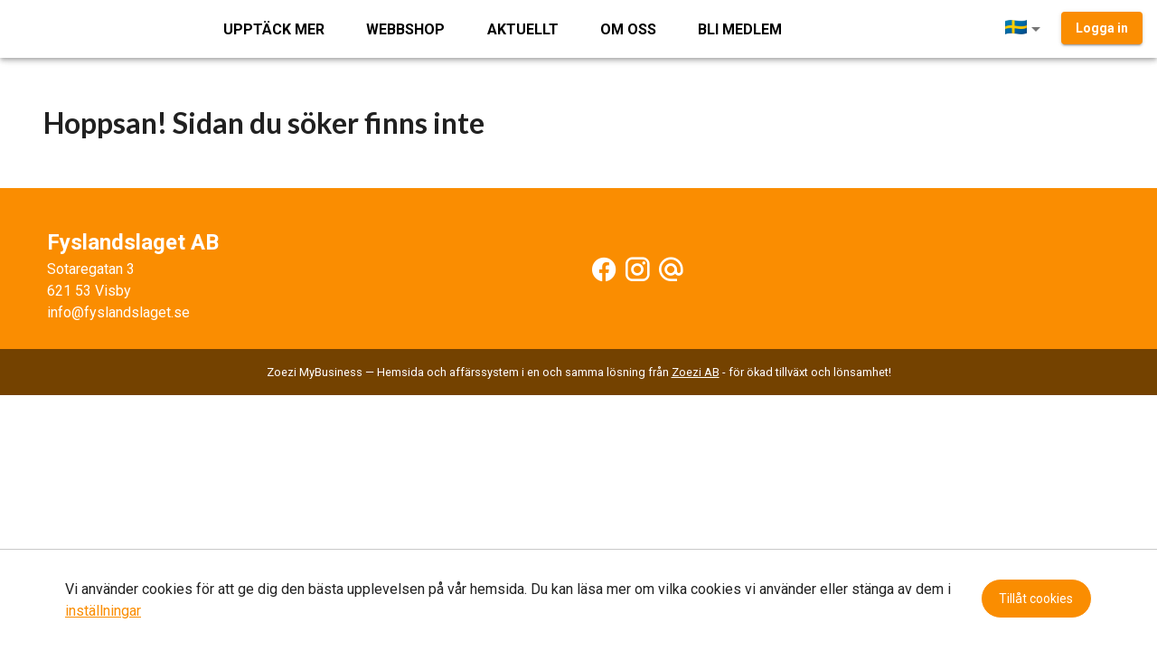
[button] (1026, 29)
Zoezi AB (696, 372)
